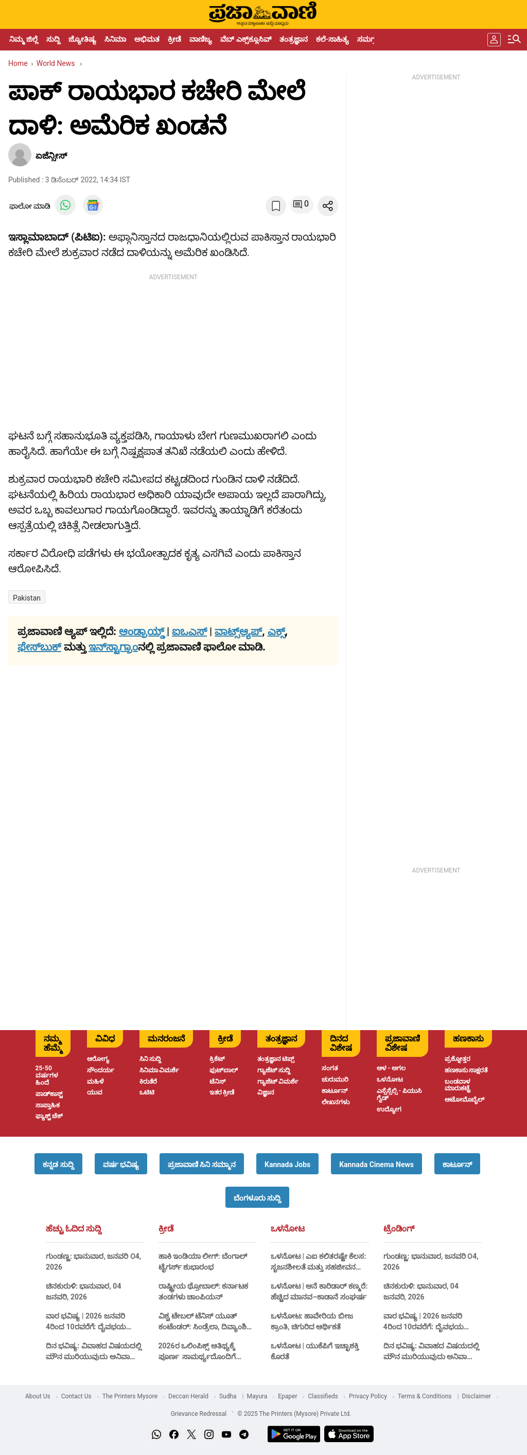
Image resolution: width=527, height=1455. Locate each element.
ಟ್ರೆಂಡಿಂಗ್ (398, 1229)
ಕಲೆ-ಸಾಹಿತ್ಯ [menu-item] (332, 39)
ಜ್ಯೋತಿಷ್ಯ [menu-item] (82, 39)
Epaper (287, 1396)
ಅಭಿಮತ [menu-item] (147, 39)
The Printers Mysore (129, 1396)
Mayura (257, 1396)
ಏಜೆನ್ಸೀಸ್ (51, 156)
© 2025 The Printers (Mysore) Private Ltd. (294, 1413)
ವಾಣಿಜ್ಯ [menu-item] (200, 39)
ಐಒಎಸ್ (189, 631)
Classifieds (323, 1396)
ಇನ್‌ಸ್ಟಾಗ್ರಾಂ (113, 647)
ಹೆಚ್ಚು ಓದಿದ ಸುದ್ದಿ (73, 1229)
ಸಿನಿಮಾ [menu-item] (115, 39)
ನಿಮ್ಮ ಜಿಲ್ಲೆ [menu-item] (23, 39)
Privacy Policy (368, 1396)
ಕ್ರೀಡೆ (166, 1229)
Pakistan (27, 598)
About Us (37, 1396)
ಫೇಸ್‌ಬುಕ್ (39, 647)
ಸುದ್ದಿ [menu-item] (53, 39)
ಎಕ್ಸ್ (276, 631)
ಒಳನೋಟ (288, 1229)
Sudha (228, 1396)
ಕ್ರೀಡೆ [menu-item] (174, 39)
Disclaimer (476, 1396)
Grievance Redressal (199, 1413)
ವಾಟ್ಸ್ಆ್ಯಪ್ (238, 631)
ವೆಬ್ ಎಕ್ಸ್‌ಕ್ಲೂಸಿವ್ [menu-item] (245, 39)
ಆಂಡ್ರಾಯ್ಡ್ (143, 631)
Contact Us (76, 1396)
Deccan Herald (188, 1396)
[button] (58, 1163)
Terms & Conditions (425, 1396)
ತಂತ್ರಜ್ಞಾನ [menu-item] (293, 39)
